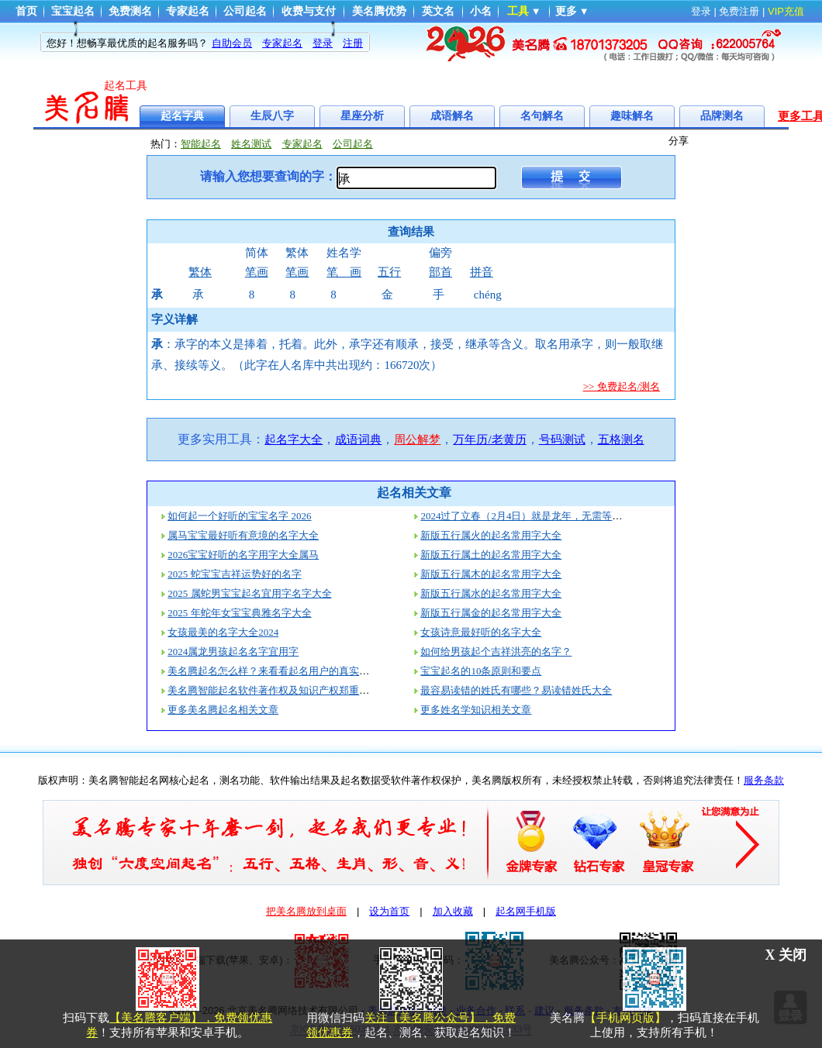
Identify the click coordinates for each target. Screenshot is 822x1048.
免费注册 (739, 11)
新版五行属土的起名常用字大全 (490, 554)
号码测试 (562, 439)
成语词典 (358, 439)
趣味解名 (632, 116)
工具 (518, 11)
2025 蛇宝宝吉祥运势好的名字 (234, 574)
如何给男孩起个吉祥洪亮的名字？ (496, 651)
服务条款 (764, 780)
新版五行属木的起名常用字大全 (490, 574)
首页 (26, 11)
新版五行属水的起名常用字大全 (490, 593)
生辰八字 (272, 116)
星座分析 (362, 116)
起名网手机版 (526, 911)
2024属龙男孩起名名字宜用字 (233, 651)
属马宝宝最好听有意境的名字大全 (243, 535)
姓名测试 (251, 144)
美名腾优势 (379, 11)
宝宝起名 (73, 11)
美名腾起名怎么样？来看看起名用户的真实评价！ (278, 671)
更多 (566, 11)
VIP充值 (786, 11)
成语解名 (452, 116)
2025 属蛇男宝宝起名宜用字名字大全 (249, 593)
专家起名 (187, 11)
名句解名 (542, 116)
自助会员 (232, 43)
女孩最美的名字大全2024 (223, 632)
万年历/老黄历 (489, 439)
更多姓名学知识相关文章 (475, 709)
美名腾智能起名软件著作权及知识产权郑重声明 (273, 690)
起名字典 (182, 116)
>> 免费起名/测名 (622, 386)
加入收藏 (453, 911)
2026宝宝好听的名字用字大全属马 (243, 554)
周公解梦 (417, 439)
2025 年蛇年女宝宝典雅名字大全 (239, 613)
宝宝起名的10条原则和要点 (480, 671)
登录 (701, 11)
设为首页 (389, 911)
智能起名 (201, 144)
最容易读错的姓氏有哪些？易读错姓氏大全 (516, 690)
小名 (481, 11)
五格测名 (621, 439)
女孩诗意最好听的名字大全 (480, 632)
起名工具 (125, 85)
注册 (353, 43)
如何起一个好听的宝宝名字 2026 (239, 516)
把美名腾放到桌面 (306, 911)
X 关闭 (786, 955)
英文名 (438, 11)
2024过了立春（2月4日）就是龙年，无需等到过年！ (536, 516)
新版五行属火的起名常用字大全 (490, 535)
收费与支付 (308, 11)
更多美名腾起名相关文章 (223, 709)
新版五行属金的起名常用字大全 (490, 613)
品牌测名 (722, 116)
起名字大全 (293, 439)
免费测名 (130, 11)
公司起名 (245, 11)
